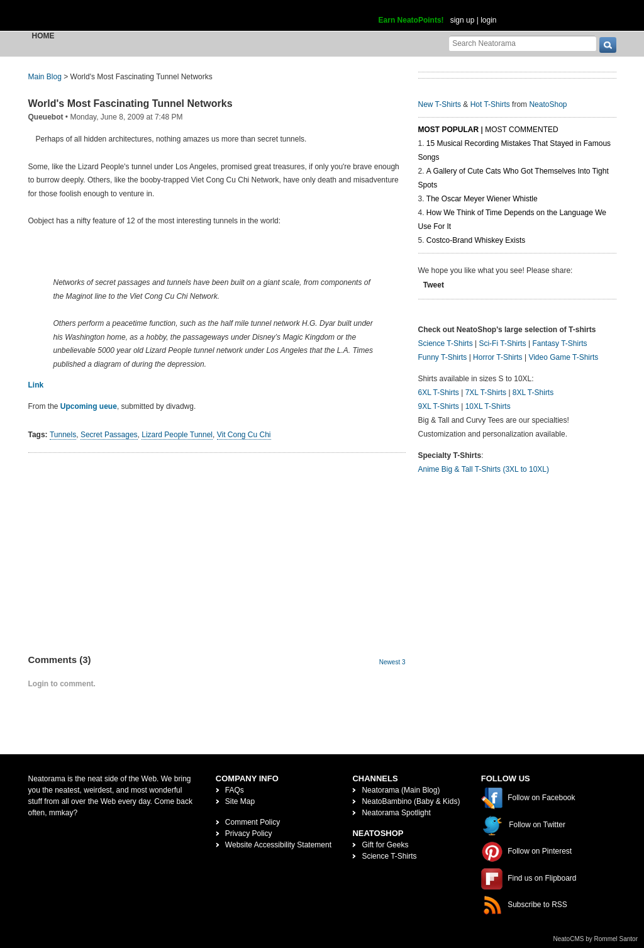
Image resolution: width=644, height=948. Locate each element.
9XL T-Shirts (438, 406)
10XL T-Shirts (488, 406)
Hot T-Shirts (490, 104)
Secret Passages (109, 434)
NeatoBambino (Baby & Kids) (411, 801)
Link (36, 385)
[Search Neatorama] (522, 43)
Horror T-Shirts (497, 357)
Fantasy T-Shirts (559, 343)
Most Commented (521, 129)
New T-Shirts (439, 104)
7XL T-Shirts (485, 392)
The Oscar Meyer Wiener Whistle (482, 198)
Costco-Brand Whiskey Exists (475, 240)
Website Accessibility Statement (278, 844)
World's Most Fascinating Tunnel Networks (130, 103)
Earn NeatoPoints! (411, 20)
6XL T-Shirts (438, 392)
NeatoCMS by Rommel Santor (595, 938)
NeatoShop (548, 104)
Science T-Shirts (445, 343)
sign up (462, 20)
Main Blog (45, 76)
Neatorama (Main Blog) (401, 790)
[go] (607, 45)
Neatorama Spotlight (396, 812)
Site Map (240, 801)
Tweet (433, 285)
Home (43, 35)
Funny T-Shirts (442, 357)
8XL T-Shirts (533, 392)
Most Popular (448, 129)
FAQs (234, 790)
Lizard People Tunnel (177, 434)
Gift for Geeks (385, 844)
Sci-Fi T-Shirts (502, 343)
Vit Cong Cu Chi (244, 434)
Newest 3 (392, 662)
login (488, 20)
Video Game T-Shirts (563, 357)
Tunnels (63, 434)
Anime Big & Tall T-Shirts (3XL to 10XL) (484, 469)
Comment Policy (252, 822)
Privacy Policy (248, 833)
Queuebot (46, 117)
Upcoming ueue (88, 406)
